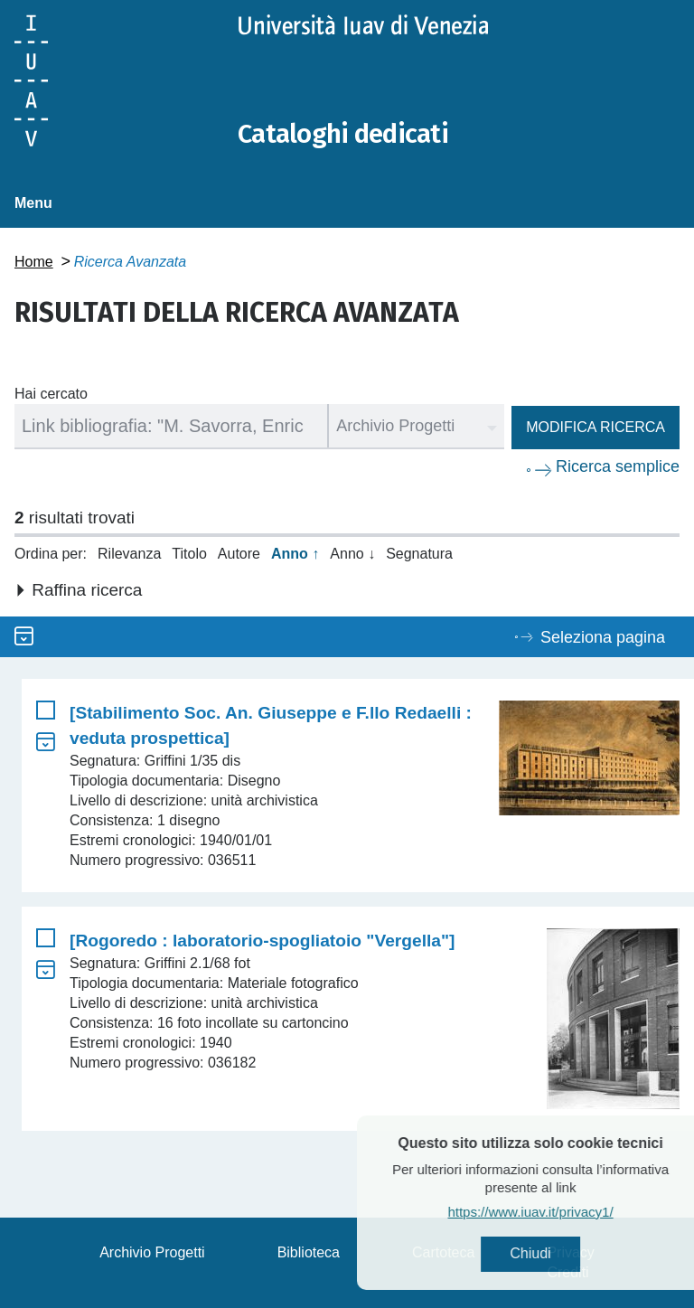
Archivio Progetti (152, 1252)
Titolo (189, 553)
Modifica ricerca (595, 427)
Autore (239, 553)
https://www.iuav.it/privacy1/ (567, 1212)
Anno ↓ (352, 553)
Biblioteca (308, 1252)
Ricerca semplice (618, 466)
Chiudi (567, 1254)
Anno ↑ (295, 553)
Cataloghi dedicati (346, 134)
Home (33, 261)
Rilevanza (129, 553)
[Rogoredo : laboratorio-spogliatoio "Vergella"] (262, 940)
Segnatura (419, 553)
